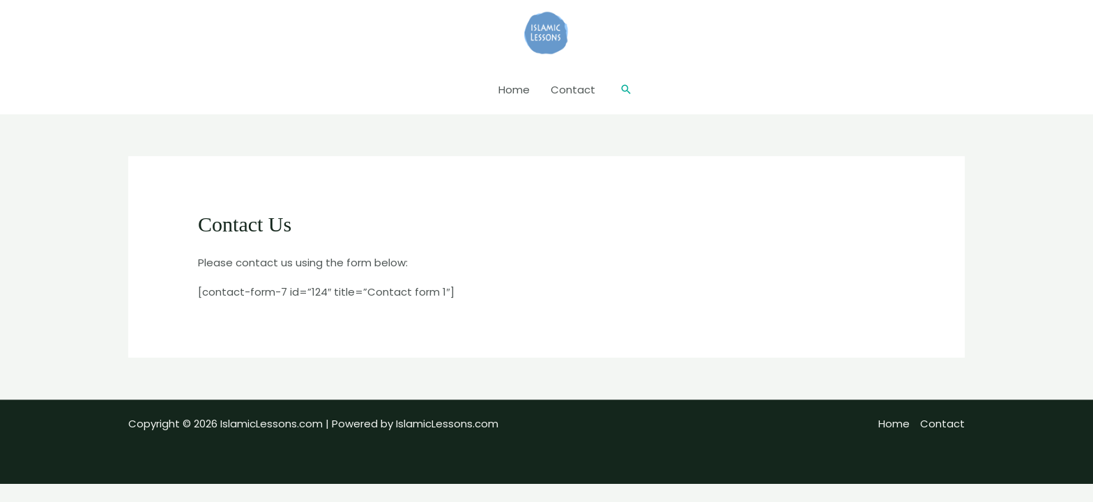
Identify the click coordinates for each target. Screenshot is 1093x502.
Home (514, 89)
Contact (573, 89)
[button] (626, 90)
